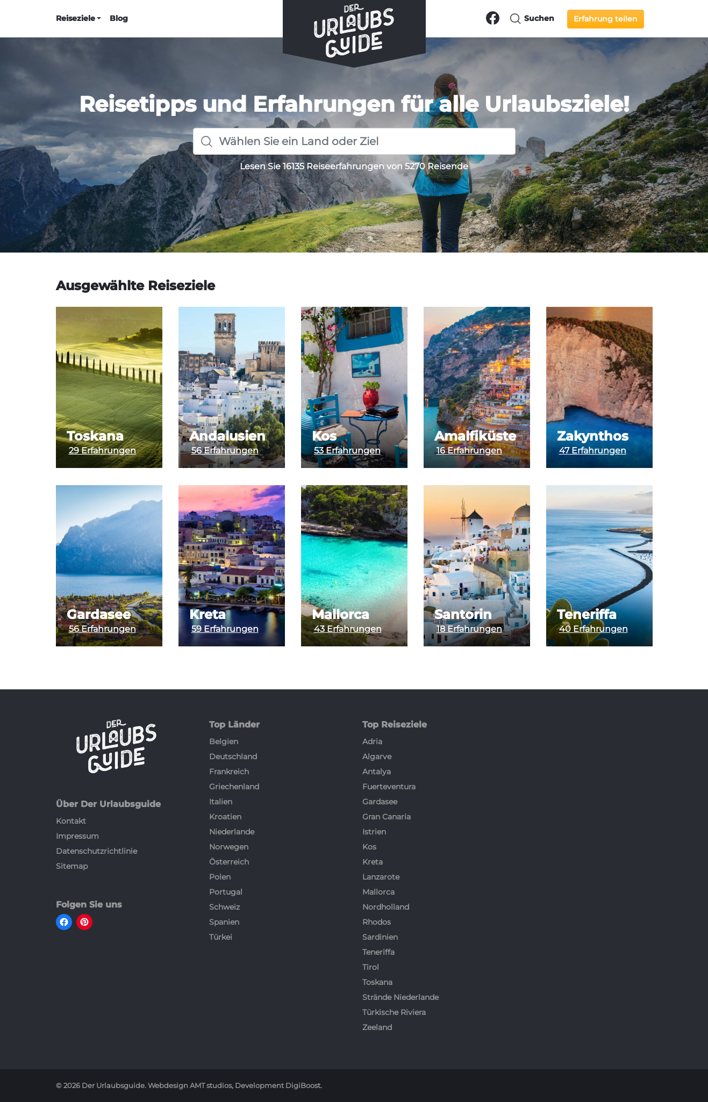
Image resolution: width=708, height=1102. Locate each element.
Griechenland (234, 786)
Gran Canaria (386, 817)
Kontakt (71, 821)
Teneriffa (587, 614)
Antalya (376, 771)
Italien (220, 801)
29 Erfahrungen (102, 450)
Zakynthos (592, 436)
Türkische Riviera (394, 1012)
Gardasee (99, 614)
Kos (324, 436)
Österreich (229, 862)
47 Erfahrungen (592, 450)
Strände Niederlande (400, 997)
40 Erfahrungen (593, 629)
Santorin (463, 614)
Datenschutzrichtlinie (96, 851)
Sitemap (72, 866)
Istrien (374, 832)
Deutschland (233, 756)
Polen (220, 877)
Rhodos (376, 922)
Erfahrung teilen (606, 19)
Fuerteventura (389, 786)
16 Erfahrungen (469, 450)
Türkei (220, 937)
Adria (372, 741)
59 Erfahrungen (225, 629)
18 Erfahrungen (469, 629)
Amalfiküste (475, 436)
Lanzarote (380, 877)
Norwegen (228, 847)
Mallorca (340, 614)
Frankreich (229, 771)
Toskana (95, 436)
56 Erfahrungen (225, 450)
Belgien (223, 741)
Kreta (207, 614)
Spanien (224, 922)
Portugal (225, 892)
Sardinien (380, 937)
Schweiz (224, 907)
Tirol (370, 967)
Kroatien (225, 817)
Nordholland (385, 907)
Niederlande (231, 832)
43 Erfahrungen (348, 629)
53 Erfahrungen (347, 450)
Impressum (77, 836)
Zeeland (377, 1027)
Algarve (376, 756)
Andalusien (227, 436)
